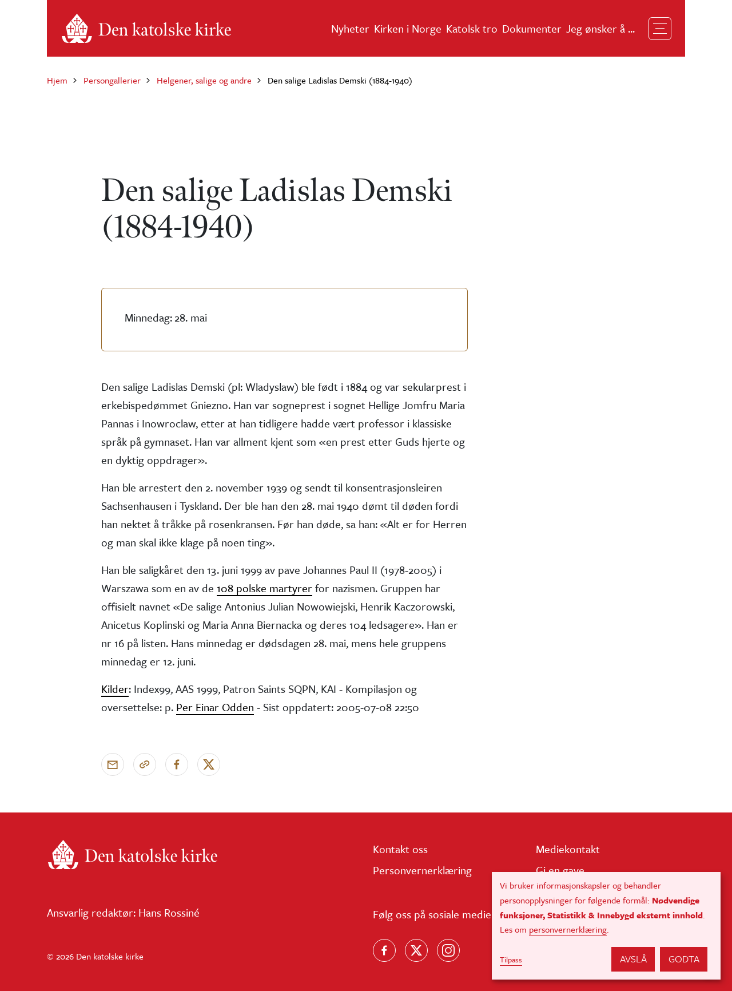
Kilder (115, 688)
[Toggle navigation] (660, 28)
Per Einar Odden (215, 707)
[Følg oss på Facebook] (384, 950)
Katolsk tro (472, 28)
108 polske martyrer (264, 588)
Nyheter (350, 28)
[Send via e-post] (112, 764)
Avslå (633, 959)
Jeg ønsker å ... (600, 28)
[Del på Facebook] (176, 764)
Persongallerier (112, 80)
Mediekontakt (568, 849)
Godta (684, 959)
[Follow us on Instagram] (448, 950)
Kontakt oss (400, 849)
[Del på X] (208, 764)
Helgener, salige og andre (204, 80)
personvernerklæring (568, 929)
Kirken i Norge (407, 28)
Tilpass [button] (511, 959)
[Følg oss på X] (416, 950)
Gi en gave (560, 870)
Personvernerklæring (422, 870)
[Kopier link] (144, 764)
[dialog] (606, 926)
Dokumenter (532, 28)
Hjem (57, 80)
